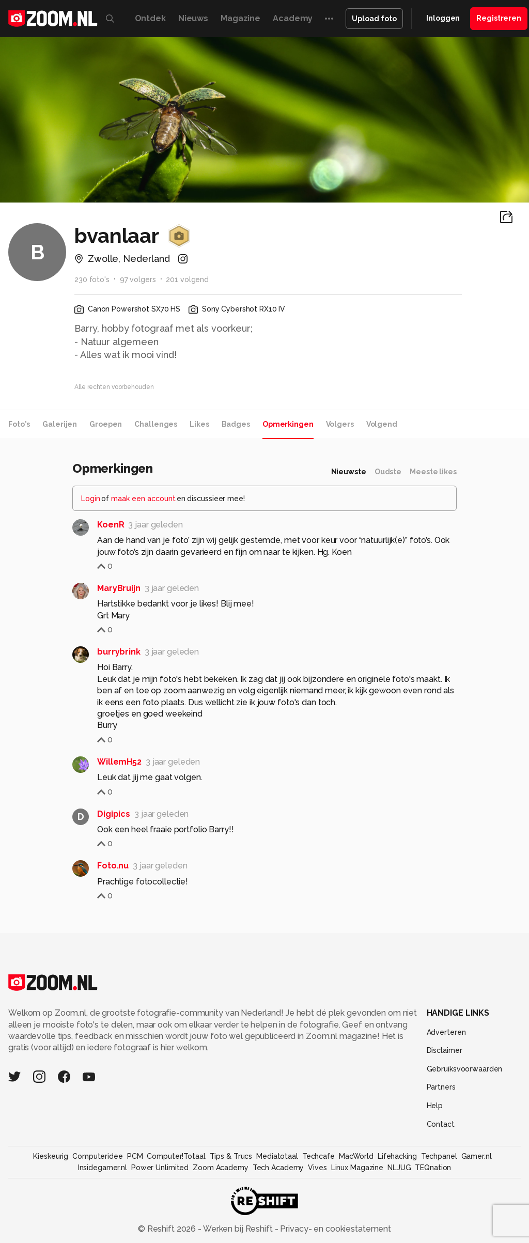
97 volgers (138, 279)
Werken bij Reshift (238, 1229)
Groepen (105, 424)
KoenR (110, 525)
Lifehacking (397, 1156)
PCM (135, 1156)
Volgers (340, 424)
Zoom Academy (220, 1167)
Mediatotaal (277, 1156)
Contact (441, 1124)
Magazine (240, 18)
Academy (293, 18)
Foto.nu (113, 866)
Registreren (498, 18)
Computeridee (97, 1156)
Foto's (19, 424)
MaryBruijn (119, 588)
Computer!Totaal (176, 1156)
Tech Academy (278, 1167)
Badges (236, 424)
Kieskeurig (50, 1156)
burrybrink (119, 652)
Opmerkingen (288, 424)
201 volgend (187, 279)
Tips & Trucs (231, 1156)
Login (90, 498)
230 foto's (92, 279)
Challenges (155, 424)
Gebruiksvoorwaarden (465, 1069)
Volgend (381, 424)
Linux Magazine (357, 1167)
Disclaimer (444, 1050)
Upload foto (374, 18)
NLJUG (399, 1167)
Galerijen (59, 424)
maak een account (143, 498)
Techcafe (318, 1156)
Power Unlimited (160, 1167)
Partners (441, 1087)
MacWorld (356, 1156)
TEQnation (433, 1167)
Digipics (113, 814)
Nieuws (193, 18)
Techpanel (439, 1156)
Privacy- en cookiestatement (334, 1229)
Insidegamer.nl (102, 1167)
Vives (317, 1167)
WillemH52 (119, 762)
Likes (199, 424)
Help (435, 1105)
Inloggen (443, 18)
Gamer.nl (476, 1156)
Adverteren (446, 1032)
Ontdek (150, 18)
